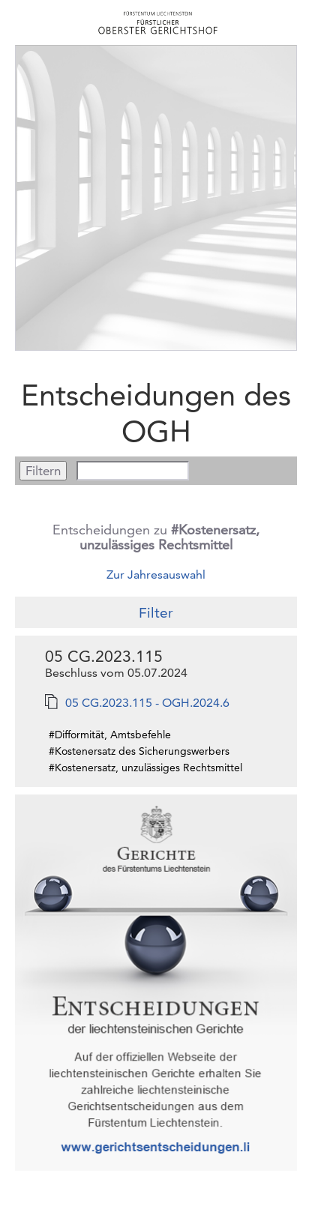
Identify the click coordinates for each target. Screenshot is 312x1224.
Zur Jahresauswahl (156, 574)
